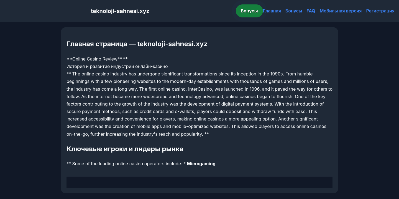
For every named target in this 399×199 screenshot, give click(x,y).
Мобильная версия (341, 11)
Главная (272, 11)
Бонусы (249, 11)
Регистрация (380, 11)
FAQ (310, 11)
